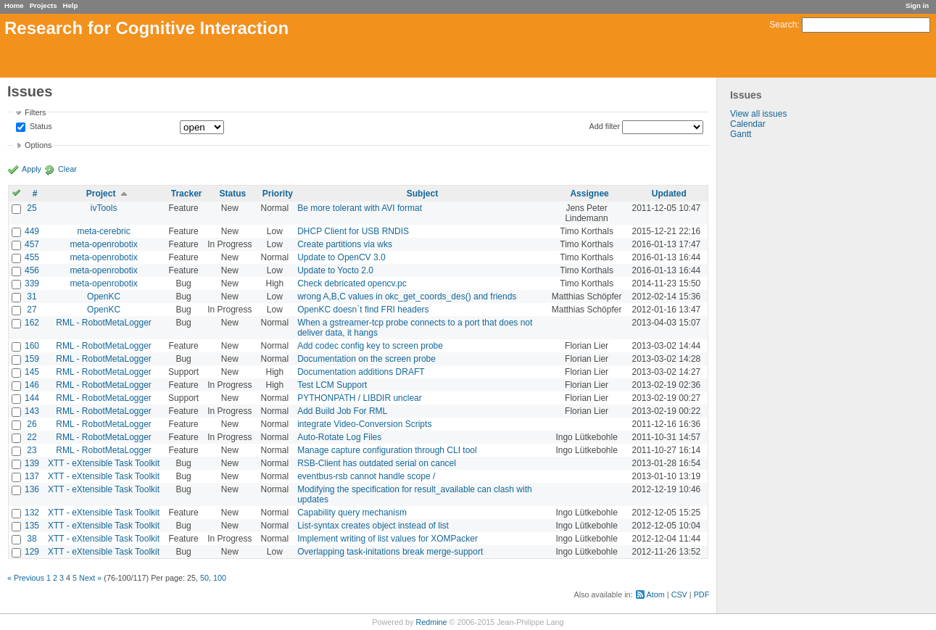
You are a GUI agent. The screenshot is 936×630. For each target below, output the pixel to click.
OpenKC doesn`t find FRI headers (362, 309)
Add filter (605, 126)
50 (204, 577)
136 (32, 489)
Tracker (186, 193)
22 (31, 437)
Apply (31, 169)
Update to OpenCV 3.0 (341, 257)
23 (31, 450)
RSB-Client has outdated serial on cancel (376, 463)
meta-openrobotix (103, 244)
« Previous (25, 577)
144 (32, 398)
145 (32, 372)
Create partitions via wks (344, 244)
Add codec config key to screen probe (370, 346)
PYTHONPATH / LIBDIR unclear (359, 398)
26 (31, 424)
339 (32, 283)
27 (31, 309)
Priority (277, 193)
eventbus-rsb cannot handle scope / (366, 476)
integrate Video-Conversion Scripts (364, 424)
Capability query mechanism (352, 512)
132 (32, 512)
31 (31, 296)
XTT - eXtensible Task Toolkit (104, 463)
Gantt (740, 134)
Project (101, 193)
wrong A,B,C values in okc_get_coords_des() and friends (406, 296)
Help (70, 5)
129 (32, 552)
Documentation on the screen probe (366, 359)
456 (32, 270)
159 (32, 359)
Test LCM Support (332, 385)
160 (32, 346)
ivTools (104, 208)
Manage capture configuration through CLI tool (387, 450)
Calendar (748, 124)
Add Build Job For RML (342, 411)
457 (32, 244)
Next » (90, 577)
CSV (679, 594)
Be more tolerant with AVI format (359, 208)
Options (38, 145)
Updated (669, 193)
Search (783, 25)
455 (32, 257)
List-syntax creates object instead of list (373, 526)
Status (40, 127)
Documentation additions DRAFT (360, 372)
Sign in (917, 5)
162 (32, 323)
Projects (43, 5)
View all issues (758, 114)
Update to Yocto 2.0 (335, 270)
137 (32, 476)
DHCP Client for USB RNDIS (353, 231)
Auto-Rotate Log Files (339, 437)
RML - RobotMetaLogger (104, 323)
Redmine (431, 622)
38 (31, 539)
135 (32, 526)
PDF (702, 594)
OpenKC (103, 296)
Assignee (589, 193)
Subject (422, 193)
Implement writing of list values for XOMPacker (387, 539)
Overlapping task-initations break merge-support (390, 552)
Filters (35, 112)
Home (14, 5)
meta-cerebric (103, 231)
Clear (67, 169)
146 (32, 385)
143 (32, 411)
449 (32, 231)
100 (219, 577)
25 (31, 208)
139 (32, 463)
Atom (656, 594)
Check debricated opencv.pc (352, 283)
